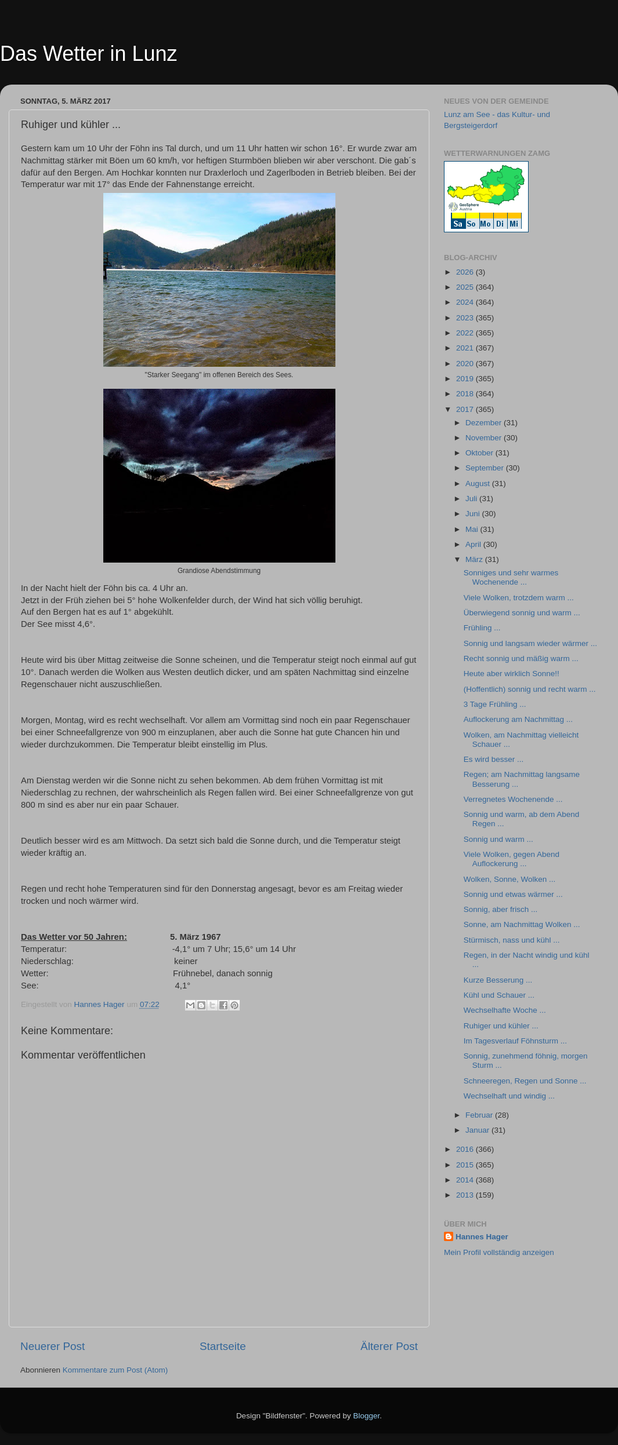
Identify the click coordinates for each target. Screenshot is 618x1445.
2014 (466, 1180)
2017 (466, 409)
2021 (466, 348)
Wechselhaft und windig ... (509, 1096)
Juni (473, 513)
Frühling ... (482, 627)
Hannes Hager (482, 1236)
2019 (466, 378)
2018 (466, 393)
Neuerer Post (52, 1346)
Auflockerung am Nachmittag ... (518, 719)
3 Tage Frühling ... (495, 704)
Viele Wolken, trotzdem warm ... (519, 597)
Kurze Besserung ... (498, 980)
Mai (472, 529)
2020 (466, 363)
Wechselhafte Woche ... (505, 1010)
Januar (478, 1130)
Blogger (366, 1415)
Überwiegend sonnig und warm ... (522, 612)
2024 (466, 302)
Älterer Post (389, 1346)
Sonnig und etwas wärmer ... (513, 894)
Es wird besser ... (494, 759)
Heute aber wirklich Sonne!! (511, 673)
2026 (466, 272)
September (485, 468)
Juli (472, 498)
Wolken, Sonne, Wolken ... (510, 879)
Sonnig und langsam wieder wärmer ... (530, 643)
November (484, 437)
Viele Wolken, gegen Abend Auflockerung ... (511, 859)
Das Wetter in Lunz (88, 53)
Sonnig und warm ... (498, 839)
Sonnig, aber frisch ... (501, 909)
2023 (466, 317)
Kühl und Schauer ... (499, 995)
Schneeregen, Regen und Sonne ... (525, 1081)
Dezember (484, 422)
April (474, 544)
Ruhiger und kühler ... (501, 1025)
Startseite (223, 1346)
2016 (466, 1149)
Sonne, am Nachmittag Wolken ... (522, 924)
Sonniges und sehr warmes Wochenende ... (511, 577)
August (478, 483)
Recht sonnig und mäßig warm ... (521, 658)
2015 (466, 1165)
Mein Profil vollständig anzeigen (499, 1252)
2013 (466, 1195)
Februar (480, 1115)
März (475, 559)
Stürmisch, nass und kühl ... (512, 940)
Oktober (480, 452)
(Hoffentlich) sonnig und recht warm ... (530, 689)
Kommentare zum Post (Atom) (115, 1370)
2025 (466, 287)
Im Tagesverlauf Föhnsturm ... (515, 1041)
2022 (466, 333)
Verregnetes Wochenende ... (513, 799)
